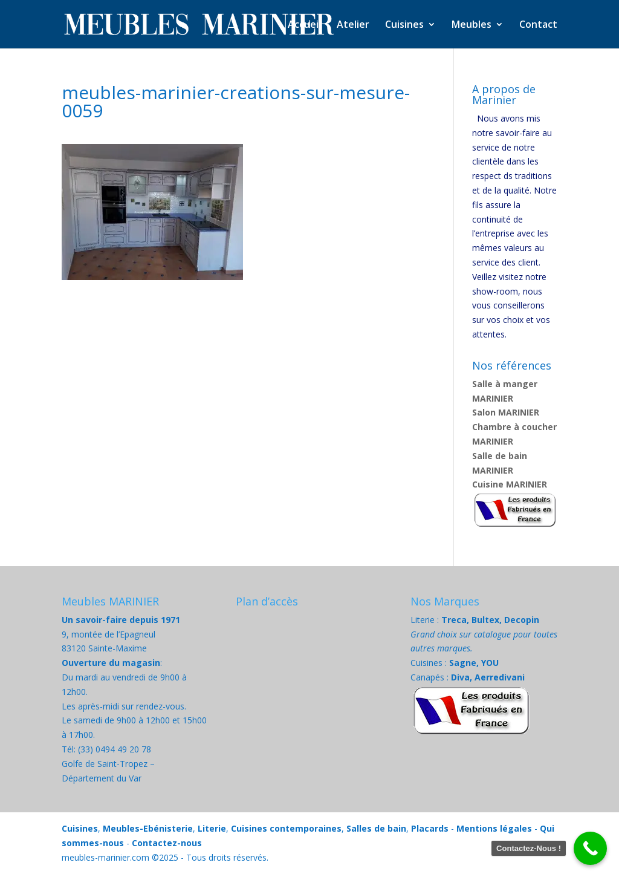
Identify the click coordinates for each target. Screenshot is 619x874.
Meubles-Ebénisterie (148, 828)
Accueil (304, 25)
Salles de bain (376, 828)
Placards (430, 828)
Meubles (471, 25)
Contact (538, 25)
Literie (212, 828)
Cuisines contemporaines (286, 828)
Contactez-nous (167, 843)
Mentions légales (494, 828)
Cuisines (404, 25)
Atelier (353, 25)
